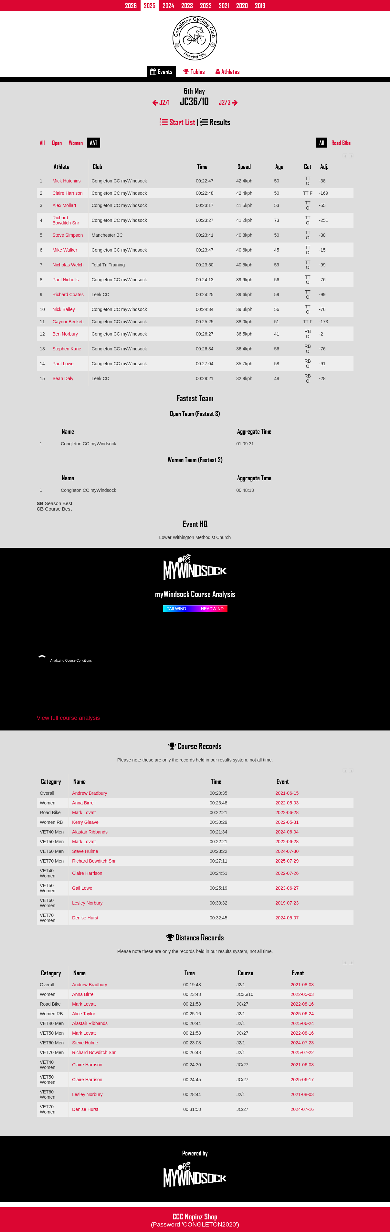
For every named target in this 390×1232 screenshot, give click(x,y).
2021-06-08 (302, 1064)
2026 (131, 5)
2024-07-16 (302, 1109)
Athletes (228, 71)
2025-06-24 (302, 1013)
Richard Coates (68, 294)
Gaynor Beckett (68, 321)
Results (215, 122)
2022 (206, 5)
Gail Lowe (82, 888)
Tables (194, 71)
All (42, 142)
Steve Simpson (67, 235)
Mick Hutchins (66, 180)
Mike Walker (64, 250)
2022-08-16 (302, 1004)
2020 (242, 5)
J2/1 (161, 102)
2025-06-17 (302, 1079)
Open (57, 142)
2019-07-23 (287, 903)
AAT (93, 142)
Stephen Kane (66, 348)
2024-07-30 (287, 851)
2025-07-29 (287, 861)
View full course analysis (68, 718)
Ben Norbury (65, 333)
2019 (260, 5)
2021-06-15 (287, 793)
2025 (149, 5)
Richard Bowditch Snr (65, 220)
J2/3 (228, 102)
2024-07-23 (302, 1042)
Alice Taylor (83, 1013)
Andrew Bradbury (89, 793)
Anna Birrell (83, 802)
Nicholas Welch (67, 264)
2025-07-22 (302, 1052)
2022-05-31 (287, 822)
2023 (187, 5)
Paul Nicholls (65, 279)
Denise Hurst (85, 917)
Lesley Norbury (87, 903)
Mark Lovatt (84, 812)
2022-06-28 (287, 812)
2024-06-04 (287, 831)
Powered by (195, 1169)
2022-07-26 (287, 873)
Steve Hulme (85, 851)
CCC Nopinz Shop (195, 1219)
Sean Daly (62, 378)
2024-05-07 (287, 917)
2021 (224, 5)
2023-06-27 (287, 888)
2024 (168, 5)
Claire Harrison (67, 193)
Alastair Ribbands (90, 831)
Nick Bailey (63, 309)
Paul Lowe (62, 363)
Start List (177, 122)
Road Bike (341, 142)
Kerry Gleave (85, 822)
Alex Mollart (64, 205)
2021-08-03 (302, 984)
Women (76, 142)
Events (161, 71)
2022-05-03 (287, 802)
